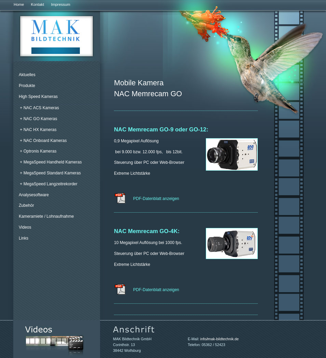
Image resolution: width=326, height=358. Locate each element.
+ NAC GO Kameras (38, 118)
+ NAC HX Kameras (38, 129)
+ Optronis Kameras (38, 151)
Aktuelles (27, 74)
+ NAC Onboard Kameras (43, 140)
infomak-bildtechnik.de (219, 339)
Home (19, 4)
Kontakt (37, 4)
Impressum (60, 4)
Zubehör (26, 205)
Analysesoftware (34, 194)
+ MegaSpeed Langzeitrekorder (48, 184)
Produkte (27, 85)
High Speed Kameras (38, 96)
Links (23, 238)
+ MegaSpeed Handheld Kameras (51, 162)
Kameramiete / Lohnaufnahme (46, 216)
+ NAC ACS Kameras (39, 107)
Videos (25, 227)
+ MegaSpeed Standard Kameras (50, 173)
